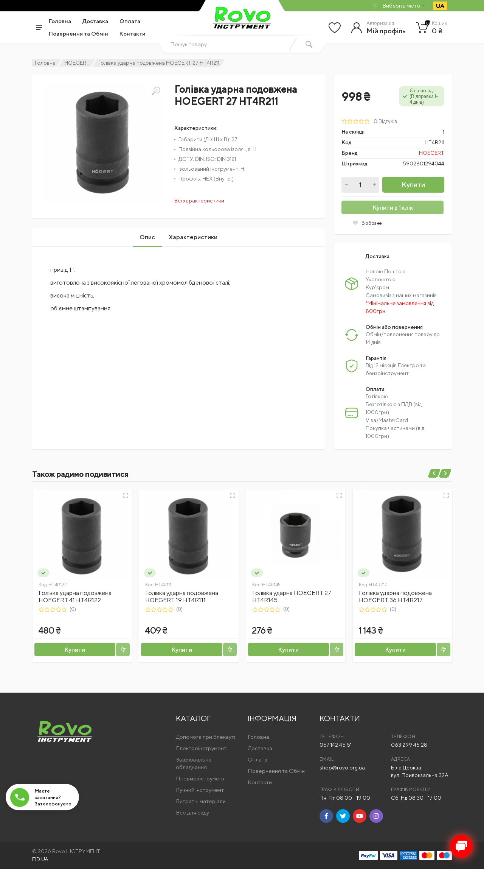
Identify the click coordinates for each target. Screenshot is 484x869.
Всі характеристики (199, 201)
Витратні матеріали (201, 801)
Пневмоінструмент (200, 778)
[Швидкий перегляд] (125, 495)
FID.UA (40, 859)
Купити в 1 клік (392, 207)
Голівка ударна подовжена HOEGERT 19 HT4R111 (181, 596)
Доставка (95, 21)
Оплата (129, 21)
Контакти (132, 33)
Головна (60, 21)
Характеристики (193, 237)
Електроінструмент (201, 748)
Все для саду (192, 812)
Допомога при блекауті (205, 737)
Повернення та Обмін (78, 33)
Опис (147, 237)
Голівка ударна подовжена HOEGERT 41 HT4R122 (75, 596)
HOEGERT (77, 63)
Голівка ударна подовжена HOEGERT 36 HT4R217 (395, 596)
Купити (413, 184)
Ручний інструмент (200, 789)
